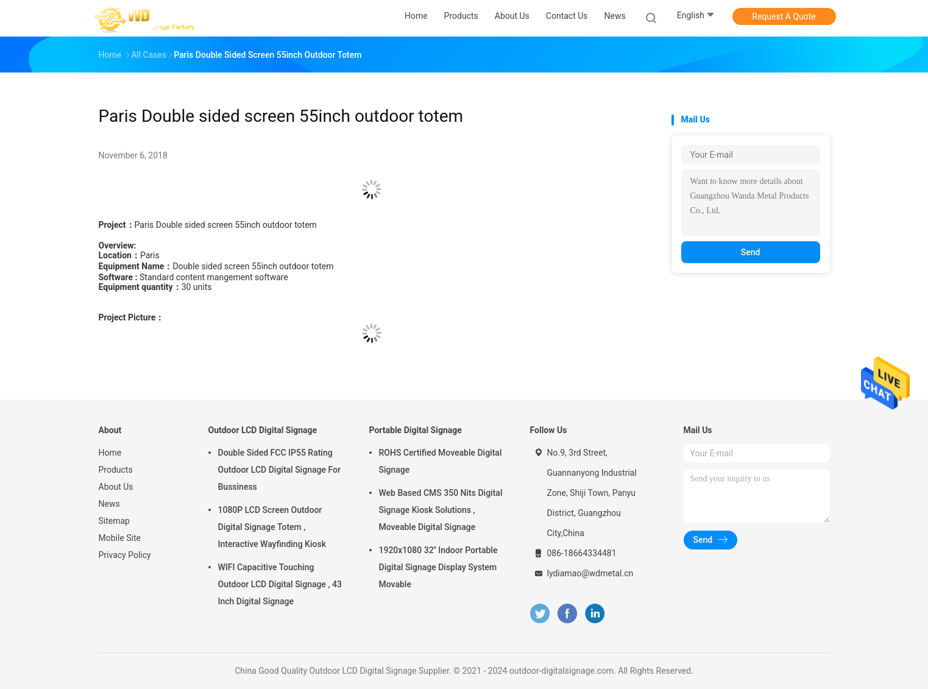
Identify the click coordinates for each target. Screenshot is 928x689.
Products (116, 470)
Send (750, 252)
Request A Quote (783, 16)
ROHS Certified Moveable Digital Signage (440, 461)
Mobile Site (120, 538)
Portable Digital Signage (415, 430)
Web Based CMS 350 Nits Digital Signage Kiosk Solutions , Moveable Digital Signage (441, 510)
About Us (116, 487)
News (109, 504)
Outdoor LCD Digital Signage (262, 430)
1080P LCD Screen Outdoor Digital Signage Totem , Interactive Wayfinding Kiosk (272, 527)
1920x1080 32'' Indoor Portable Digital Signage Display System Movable (438, 567)
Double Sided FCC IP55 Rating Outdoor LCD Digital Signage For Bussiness (279, 470)
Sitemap (114, 521)
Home (110, 453)
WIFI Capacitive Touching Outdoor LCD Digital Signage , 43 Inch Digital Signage (280, 584)
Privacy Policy (125, 555)
